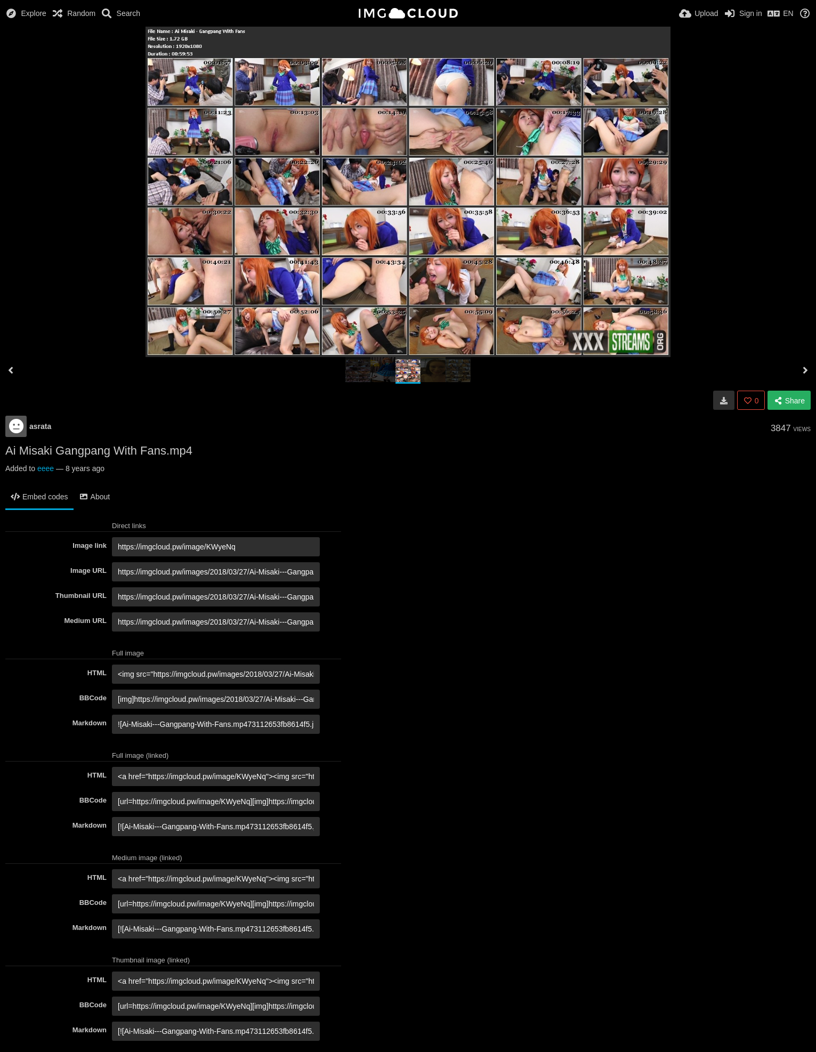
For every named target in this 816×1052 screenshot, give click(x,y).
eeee (45, 468)
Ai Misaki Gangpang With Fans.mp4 (98, 450)
